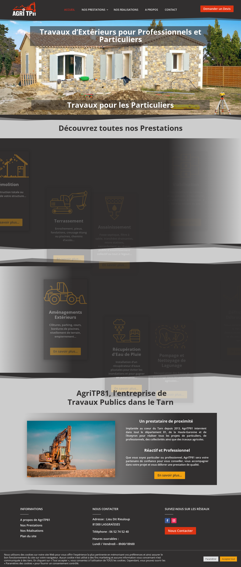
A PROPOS (151, 9)
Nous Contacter (180, 531)
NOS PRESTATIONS (93, 9)
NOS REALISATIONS (126, 9)
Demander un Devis (217, 9)
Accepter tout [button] (228, 558)
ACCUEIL (69, 9)
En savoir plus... (57, 351)
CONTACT (171, 9)
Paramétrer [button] (210, 558)
